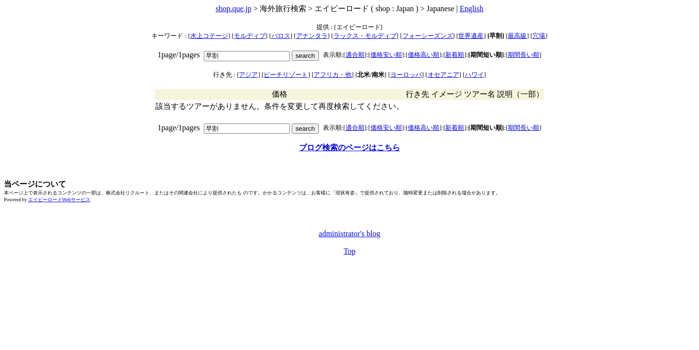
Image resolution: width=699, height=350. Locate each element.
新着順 (454, 54)
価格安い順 (386, 54)
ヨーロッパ (406, 74)
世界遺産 (470, 35)
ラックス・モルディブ (365, 35)
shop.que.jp (233, 8)
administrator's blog (350, 233)
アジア (248, 74)
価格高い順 (423, 54)
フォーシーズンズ (427, 35)
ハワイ (474, 74)
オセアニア (443, 74)
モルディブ (250, 35)
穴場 (539, 35)
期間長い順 (523, 54)
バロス (280, 35)
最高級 (517, 35)
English (471, 8)
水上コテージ (209, 35)
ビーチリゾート (286, 74)
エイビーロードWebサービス (59, 199)
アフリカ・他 (332, 74)
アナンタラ (312, 35)
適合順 (355, 54)
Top (350, 251)
